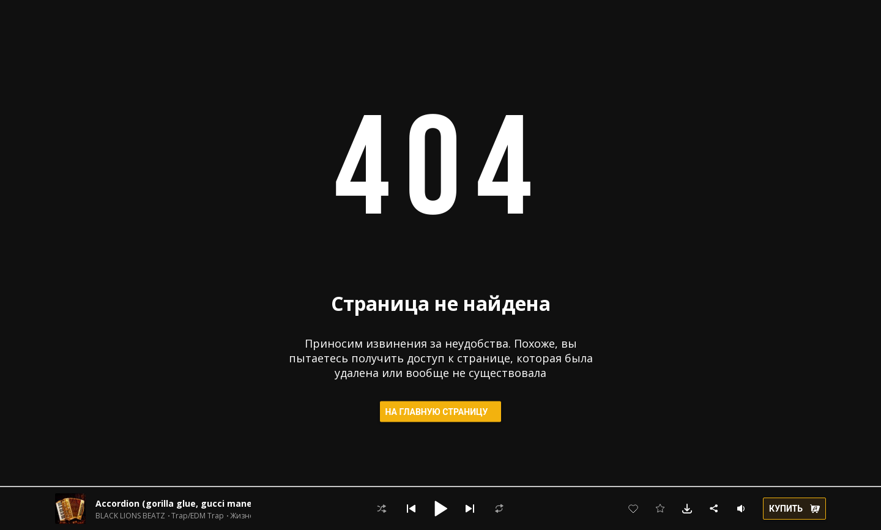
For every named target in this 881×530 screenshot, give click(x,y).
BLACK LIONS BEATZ (130, 516)
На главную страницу (440, 412)
